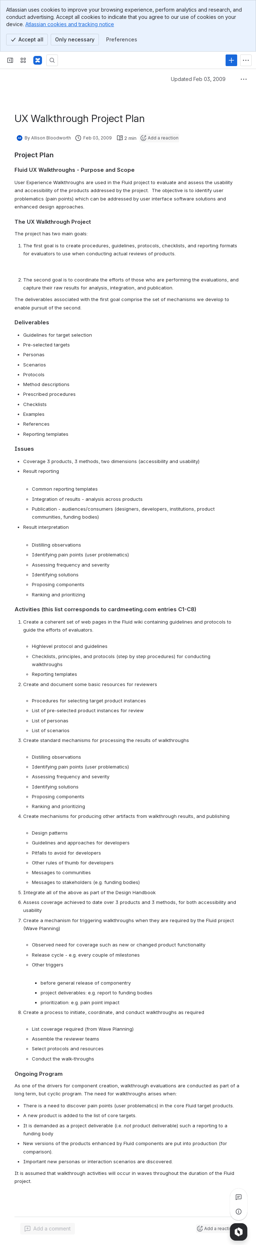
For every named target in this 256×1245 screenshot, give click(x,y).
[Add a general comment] (47, 1228)
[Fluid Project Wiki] (37, 60)
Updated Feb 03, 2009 (198, 79)
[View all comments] (238, 1197)
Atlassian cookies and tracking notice (69, 24)
